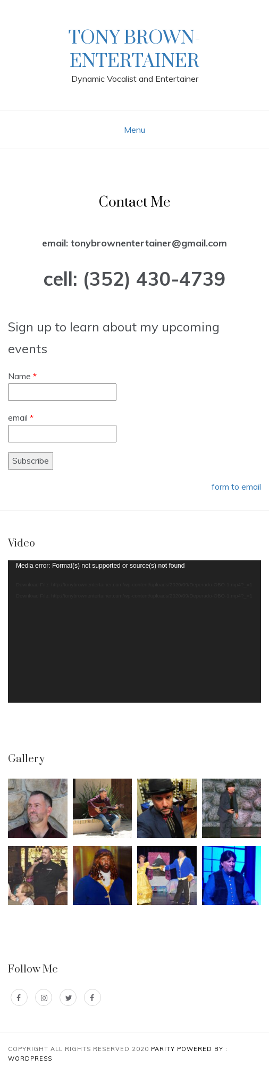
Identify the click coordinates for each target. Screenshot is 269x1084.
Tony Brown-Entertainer (134, 50)
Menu (134, 129)
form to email (236, 486)
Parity (164, 1049)
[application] (134, 631)
